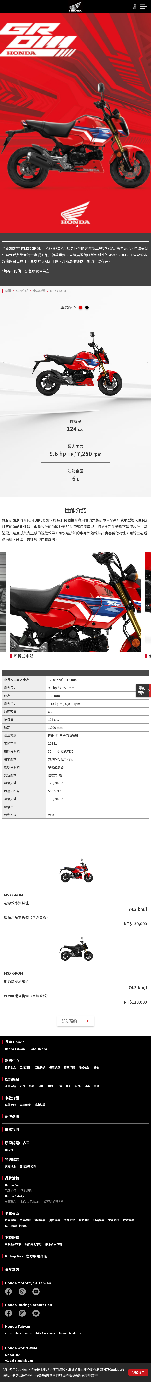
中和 (68, 1086)
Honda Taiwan (15, 1048)
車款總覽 (39, 290)
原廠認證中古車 (17, 1143)
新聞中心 (12, 1060)
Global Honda (38, 1048)
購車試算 (39, 1104)
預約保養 (39, 1220)
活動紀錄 (26, 1190)
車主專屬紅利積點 (16, 1225)
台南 (87, 1086)
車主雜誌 (113, 1220)
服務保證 (84, 1220)
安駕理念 (10, 1201)
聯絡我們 (12, 1129)
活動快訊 (39, 1067)
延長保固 (98, 1220)
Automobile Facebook (40, 1333)
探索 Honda (15, 1042)
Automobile (13, 1333)
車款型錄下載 (13, 1244)
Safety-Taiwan (30, 1201)
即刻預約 (69, 1021)
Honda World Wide (21, 1348)
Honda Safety (14, 1195)
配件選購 (12, 1116)
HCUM (9, 1149)
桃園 (31, 1086)
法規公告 (84, 1067)
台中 (41, 1086)
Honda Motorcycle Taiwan (28, 1283)
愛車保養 (54, 1220)
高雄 (96, 1086)
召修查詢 (12, 1269)
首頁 (8, 290)
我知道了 (138, 1372)
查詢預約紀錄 (28, 1166)
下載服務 (12, 1237)
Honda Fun (12, 1184)
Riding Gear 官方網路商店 (26, 1256)
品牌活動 (12, 1178)
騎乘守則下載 (33, 1244)
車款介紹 (22, 290)
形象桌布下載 (53, 1244)
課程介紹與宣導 (54, 1201)
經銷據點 (12, 1079)
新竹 (22, 1086)
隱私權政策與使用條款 (78, 1375)
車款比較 (10, 1104)
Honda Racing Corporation (28, 1305)
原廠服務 (69, 1220)
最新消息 (10, 1067)
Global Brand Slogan (19, 1360)
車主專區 (12, 1213)
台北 (78, 1086)
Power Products (70, 1333)
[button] (74, 226)
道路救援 (128, 1220)
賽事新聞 (69, 1067)
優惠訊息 (54, 1067)
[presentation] (6, 363)
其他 (96, 1067)
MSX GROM (58, 290)
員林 (50, 1086)
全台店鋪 (10, 1086)
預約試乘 (12, 1159)
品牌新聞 (25, 1067)
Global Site (12, 1354)
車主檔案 (25, 1220)
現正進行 (10, 1190)
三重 (59, 1086)
